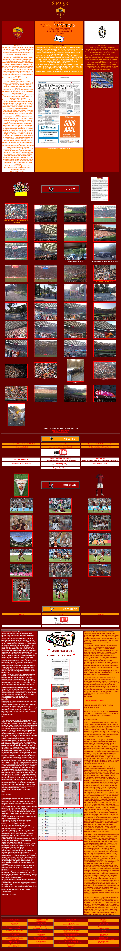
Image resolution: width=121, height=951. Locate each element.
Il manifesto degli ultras (71, 934)
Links (41, 945)
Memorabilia (71, 927)
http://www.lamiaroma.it (60, 430)
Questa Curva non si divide (21, 463)
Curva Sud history (14, 939)
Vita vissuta (15, 934)
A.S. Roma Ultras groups (71, 939)
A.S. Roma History (14, 932)
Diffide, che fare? (14, 945)
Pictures (104, 921)
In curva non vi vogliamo (60, 444)
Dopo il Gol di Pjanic (100, 463)
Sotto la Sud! (103, 938)
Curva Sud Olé (100, 458)
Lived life (14, 935)
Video (104, 930)
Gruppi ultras (70, 938)
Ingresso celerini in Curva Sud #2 (60, 447)
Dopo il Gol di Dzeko (60, 468)
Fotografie (103, 920)
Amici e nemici (41, 941)
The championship (41, 921)
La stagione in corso (41, 920)
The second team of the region (71, 924)
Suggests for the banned (14, 946)
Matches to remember (41, 939)
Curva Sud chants (14, 942)
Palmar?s (40, 924)
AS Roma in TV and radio (71, 932)
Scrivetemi (71, 945)
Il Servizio (100, 614)
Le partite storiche (40, 938)
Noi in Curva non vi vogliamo (60, 458)
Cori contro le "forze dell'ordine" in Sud (21, 444)
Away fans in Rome (104, 924)
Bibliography (103, 935)
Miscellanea (41, 934)
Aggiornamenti (71, 920)
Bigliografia (104, 934)
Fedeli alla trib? (103, 941)
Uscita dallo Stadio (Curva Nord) (100, 447)
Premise (14, 924)
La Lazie (71, 923)
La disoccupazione (21, 459)
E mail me (71, 946)
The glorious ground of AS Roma (40, 928)
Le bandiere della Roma (14, 927)
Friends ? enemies (41, 942)
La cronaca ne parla (71, 941)
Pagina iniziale (15, 920)
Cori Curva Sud (14, 941)
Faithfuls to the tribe (103, 942)
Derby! (40, 930)
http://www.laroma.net (60, 432)
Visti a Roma (103, 923)
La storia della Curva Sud (14, 938)
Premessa (14, 923)
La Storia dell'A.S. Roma (14, 930)
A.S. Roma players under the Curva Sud (103, 939)
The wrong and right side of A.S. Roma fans (71, 942)
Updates (71, 921)
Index (14, 921)
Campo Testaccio (41, 927)
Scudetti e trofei (40, 923)
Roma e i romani (103, 927)
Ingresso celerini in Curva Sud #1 (99, 444)
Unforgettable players (14, 928)
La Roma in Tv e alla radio (71, 930)
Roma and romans (104, 928)
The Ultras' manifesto (71, 935)
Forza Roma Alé (60, 463)
